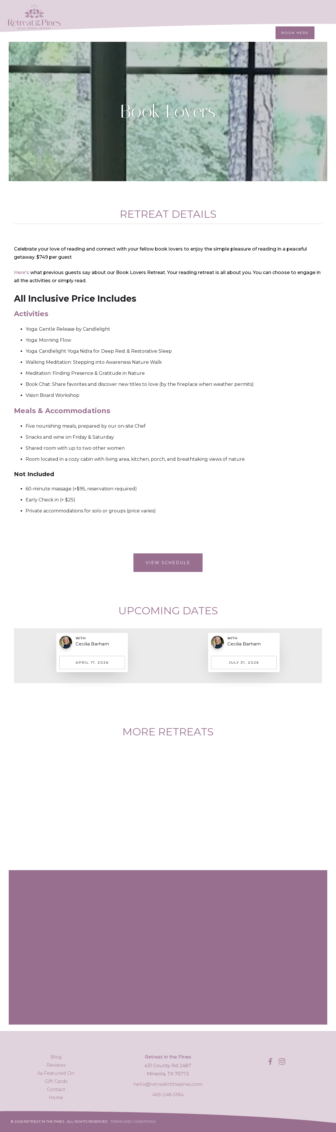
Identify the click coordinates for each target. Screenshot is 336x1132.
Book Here (295, 32)
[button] (137, 12)
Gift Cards (56, 1081)
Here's (21, 272)
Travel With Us (244, 12)
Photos (204, 12)
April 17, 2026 (92, 662)
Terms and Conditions (133, 1121)
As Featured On (55, 1073)
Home (56, 1097)
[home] (34, 11)
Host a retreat (295, 12)
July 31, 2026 (244, 662)
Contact (56, 1089)
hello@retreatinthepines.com (167, 1084)
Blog (56, 1057)
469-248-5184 (168, 1094)
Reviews (56, 1065)
